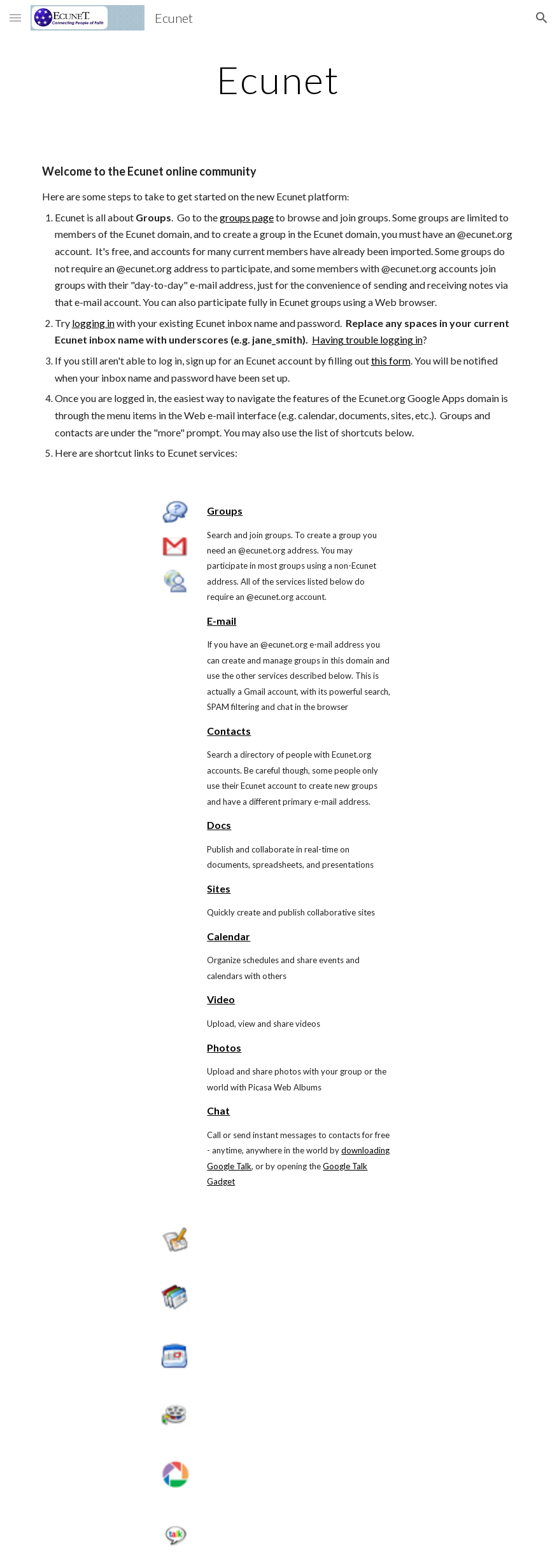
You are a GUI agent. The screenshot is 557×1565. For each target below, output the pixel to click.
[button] (15, 17)
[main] (279, 79)
